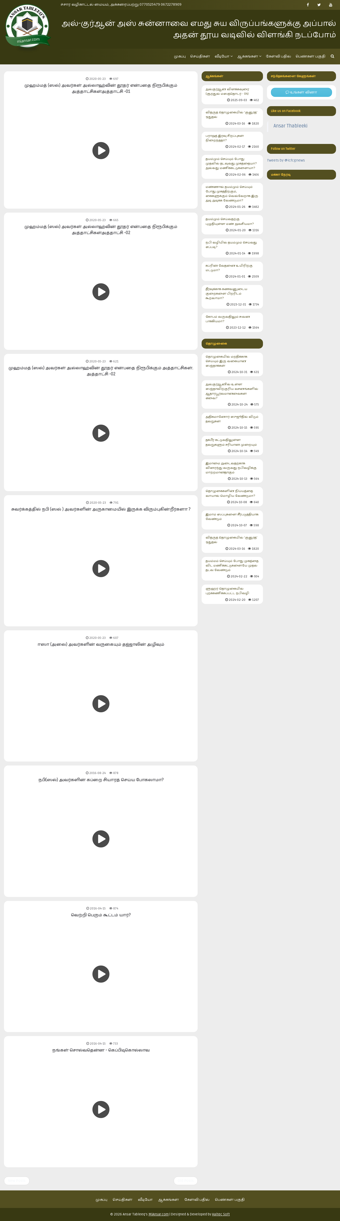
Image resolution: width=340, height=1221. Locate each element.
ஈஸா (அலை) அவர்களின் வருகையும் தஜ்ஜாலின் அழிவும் (100, 644)
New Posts (17, 1180)
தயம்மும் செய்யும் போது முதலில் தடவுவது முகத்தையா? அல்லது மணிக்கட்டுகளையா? (232, 167)
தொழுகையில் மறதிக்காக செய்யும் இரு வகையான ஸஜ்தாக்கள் (232, 365)
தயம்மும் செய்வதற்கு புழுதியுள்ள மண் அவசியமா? (232, 224)
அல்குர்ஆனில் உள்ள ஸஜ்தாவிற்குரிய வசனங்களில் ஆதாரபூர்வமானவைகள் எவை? (232, 394)
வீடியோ (224, 56)
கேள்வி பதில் (278, 56)
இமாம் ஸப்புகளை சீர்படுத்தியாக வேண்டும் (232, 520)
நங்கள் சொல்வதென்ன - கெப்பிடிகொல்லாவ (101, 1050)
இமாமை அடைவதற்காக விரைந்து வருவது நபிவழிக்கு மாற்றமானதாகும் (232, 471)
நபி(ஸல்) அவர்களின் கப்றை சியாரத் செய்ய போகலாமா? (101, 780)
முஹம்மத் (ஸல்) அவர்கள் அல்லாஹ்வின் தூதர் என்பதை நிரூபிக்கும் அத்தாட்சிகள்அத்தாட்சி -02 (100, 229)
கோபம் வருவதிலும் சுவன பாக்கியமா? (232, 322)
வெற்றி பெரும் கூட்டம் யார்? (101, 915)
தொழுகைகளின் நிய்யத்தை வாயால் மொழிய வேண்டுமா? (232, 496)
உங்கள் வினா (301, 92)
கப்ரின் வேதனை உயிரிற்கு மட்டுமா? (232, 271)
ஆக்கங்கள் (249, 56)
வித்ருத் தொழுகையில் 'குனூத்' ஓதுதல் (232, 118)
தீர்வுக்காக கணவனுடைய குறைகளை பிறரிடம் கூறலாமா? (232, 297)
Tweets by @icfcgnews (286, 160)
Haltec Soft (221, 1214)
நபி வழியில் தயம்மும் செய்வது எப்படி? (232, 248)
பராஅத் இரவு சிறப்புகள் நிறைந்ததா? (232, 141)
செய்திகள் (200, 56)
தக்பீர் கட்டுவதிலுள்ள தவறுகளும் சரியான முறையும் (232, 445)
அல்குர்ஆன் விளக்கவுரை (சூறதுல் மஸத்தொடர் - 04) (232, 94)
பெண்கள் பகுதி (310, 56)
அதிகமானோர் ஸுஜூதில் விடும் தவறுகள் (232, 422)
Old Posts (186, 1180)
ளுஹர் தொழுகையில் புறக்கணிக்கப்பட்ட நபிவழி (232, 594)
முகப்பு (180, 56)
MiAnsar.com (158, 1214)
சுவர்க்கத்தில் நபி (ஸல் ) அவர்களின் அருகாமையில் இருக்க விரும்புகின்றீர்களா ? (100, 509)
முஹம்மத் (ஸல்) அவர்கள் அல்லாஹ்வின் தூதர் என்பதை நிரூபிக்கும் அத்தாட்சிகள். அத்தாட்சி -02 (100, 371)
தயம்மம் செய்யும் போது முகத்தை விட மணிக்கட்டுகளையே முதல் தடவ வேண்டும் (232, 569)
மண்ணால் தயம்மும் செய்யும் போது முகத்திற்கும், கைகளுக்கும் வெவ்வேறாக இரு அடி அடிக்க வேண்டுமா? (232, 197)
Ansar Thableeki (291, 126)
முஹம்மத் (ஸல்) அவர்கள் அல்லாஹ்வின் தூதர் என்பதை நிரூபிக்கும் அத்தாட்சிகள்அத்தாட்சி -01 (100, 88)
